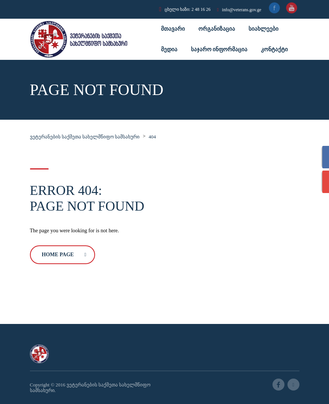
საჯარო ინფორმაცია (219, 49)
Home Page (64, 254)
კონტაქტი (274, 49)
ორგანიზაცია (216, 29)
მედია (169, 49)
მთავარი (173, 29)
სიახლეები (263, 29)
